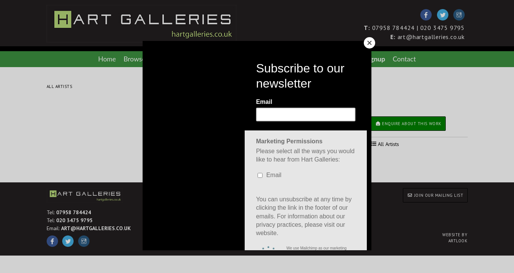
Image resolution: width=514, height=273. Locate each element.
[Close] (369, 43)
